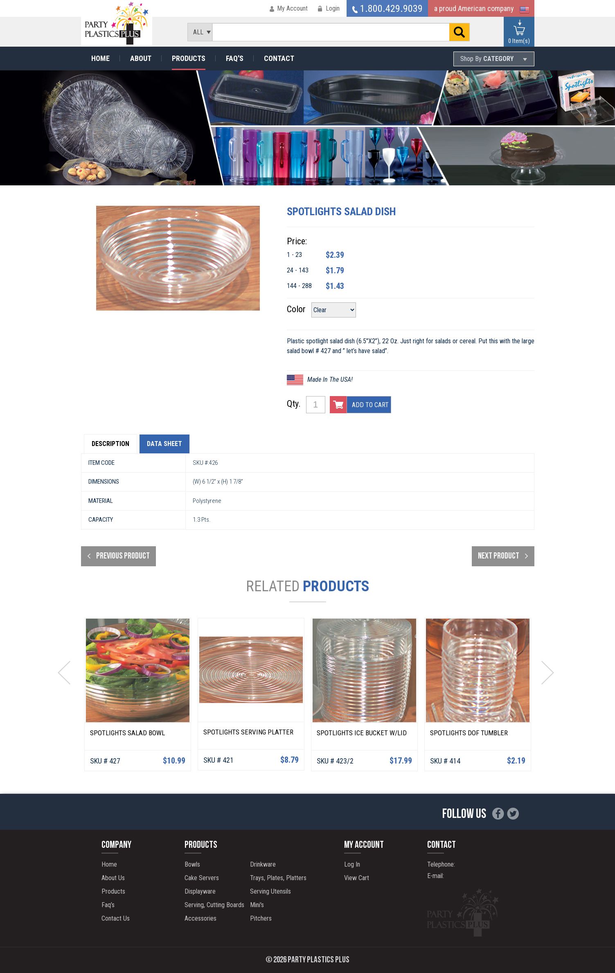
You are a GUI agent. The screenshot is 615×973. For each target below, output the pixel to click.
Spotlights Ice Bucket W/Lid (362, 733)
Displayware (200, 891)
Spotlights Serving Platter (248, 732)
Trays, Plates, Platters (278, 878)
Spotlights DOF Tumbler (469, 733)
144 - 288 (299, 286)
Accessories (200, 918)
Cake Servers (202, 878)
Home (100, 58)
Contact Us (115, 918)
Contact (279, 58)
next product (498, 556)
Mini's (257, 905)
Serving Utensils (270, 891)
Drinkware (263, 864)
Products (188, 58)
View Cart (356, 878)
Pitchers (261, 918)
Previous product (123, 556)
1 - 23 (294, 255)
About (140, 58)
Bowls (192, 864)
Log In (352, 864)
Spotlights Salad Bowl (127, 733)
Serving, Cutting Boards (214, 905)
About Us (113, 878)
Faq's (234, 58)
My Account (292, 8)
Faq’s (108, 905)
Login (333, 8)
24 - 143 (298, 270)
